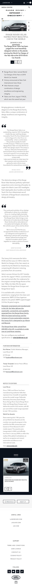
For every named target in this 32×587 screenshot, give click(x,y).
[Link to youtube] (13, 571)
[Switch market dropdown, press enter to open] (24, 2)
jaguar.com (16, 522)
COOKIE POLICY (16, 555)
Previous (10, 502)
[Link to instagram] (17, 571)
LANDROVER (7, 2)
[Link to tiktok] (22, 571)
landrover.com (16, 519)
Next (22, 502)
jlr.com (16, 526)
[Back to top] (16, 582)
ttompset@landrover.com (14, 371)
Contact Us (16, 552)
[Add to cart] (16, 62)
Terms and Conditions (16, 545)
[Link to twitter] (9, 571)
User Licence (16, 549)
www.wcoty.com (12, 446)
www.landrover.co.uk (20, 337)
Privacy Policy (16, 559)
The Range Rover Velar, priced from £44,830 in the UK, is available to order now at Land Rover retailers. (15, 328)
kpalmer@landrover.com (14, 357)
